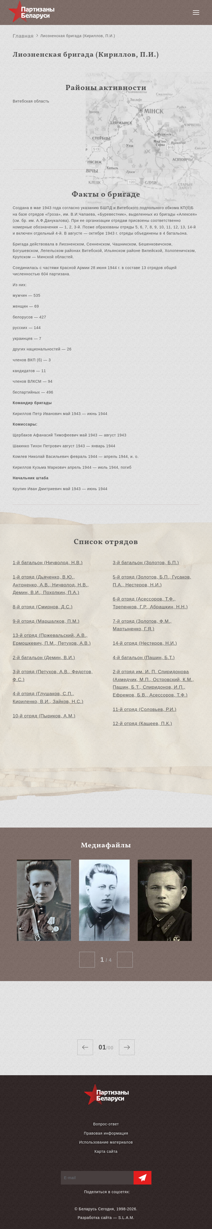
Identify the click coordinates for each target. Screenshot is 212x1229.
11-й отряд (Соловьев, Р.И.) (145, 709)
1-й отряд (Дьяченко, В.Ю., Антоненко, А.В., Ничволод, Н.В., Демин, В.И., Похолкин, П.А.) (51, 584)
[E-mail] (97, 1178)
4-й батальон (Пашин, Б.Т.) (144, 657)
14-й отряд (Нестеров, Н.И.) (145, 643)
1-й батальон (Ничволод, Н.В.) (48, 562)
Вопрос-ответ (106, 1124)
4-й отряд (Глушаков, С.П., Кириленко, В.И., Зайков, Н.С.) (48, 697)
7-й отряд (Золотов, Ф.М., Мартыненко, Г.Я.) (142, 625)
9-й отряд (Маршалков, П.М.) (46, 621)
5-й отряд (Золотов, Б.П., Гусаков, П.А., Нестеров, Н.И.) (152, 581)
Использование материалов (106, 1142)
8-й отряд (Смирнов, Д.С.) (43, 606)
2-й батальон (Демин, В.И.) (44, 657)
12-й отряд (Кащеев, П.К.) (142, 723)
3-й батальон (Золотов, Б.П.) (146, 562)
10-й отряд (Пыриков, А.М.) (44, 716)
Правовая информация (106, 1133)
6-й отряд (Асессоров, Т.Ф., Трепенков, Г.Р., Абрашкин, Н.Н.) (150, 602)
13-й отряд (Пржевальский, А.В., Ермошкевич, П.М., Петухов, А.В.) (52, 639)
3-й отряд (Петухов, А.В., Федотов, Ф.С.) (53, 675)
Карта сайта (106, 1151)
